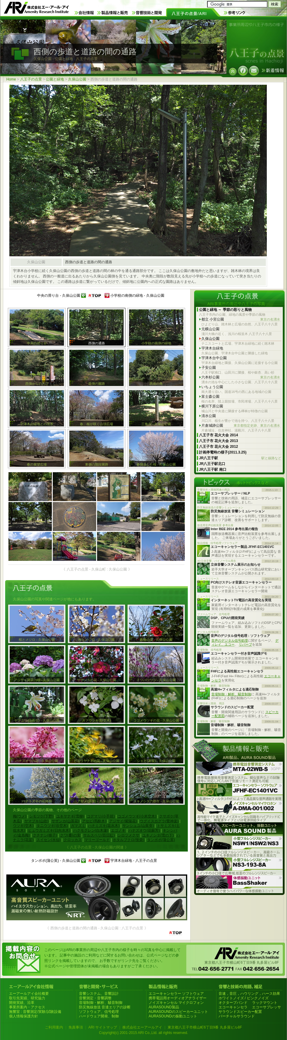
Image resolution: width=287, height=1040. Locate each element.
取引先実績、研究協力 (27, 998)
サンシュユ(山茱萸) (138, 825)
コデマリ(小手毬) (101, 816)
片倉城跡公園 (240, 425)
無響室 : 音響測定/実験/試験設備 (35, 1012)
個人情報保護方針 (23, 1016)
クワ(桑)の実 (70, 835)
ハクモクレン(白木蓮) (90, 830)
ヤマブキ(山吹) (36, 821)
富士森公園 (210, 396)
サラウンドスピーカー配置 (240, 1012)
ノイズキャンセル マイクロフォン (176, 1002)
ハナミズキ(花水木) (103, 825)
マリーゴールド (97, 840)
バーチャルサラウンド (237, 1016)
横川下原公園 (212, 406)
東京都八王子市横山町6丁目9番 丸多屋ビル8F (205, 1027)
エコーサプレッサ (266, 1007)
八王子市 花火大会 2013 (218, 441)
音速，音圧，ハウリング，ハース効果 (249, 993)
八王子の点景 (31, 79)
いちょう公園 (212, 387)
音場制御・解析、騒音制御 (231, 694)
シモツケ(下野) (41, 816)
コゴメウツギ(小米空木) (137, 816)
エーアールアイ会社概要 (29, 993)
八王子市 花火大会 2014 (218, 435)
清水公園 (208, 416)
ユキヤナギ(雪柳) (70, 816)
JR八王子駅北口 (212, 464)
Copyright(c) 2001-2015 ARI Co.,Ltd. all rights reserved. (143, 1033)
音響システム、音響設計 (99, 993)
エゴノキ (118, 830)
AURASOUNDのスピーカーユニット (178, 1012)
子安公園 (208, 367)
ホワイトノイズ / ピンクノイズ (244, 998)
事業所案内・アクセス (27, 1007)
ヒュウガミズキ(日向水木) (49, 830)
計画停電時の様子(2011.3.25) (222, 452)
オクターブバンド (233, 1002)
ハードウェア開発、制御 (99, 1016)
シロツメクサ (128, 835)
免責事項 (75, 1027)
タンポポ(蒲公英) (161, 840)
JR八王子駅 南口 (212, 469)
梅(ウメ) (19, 816)
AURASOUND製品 (164, 1007)
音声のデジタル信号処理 (229, 640)
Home (11, 79)
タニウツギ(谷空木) (52, 825)
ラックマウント (264, 1002)
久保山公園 (77, 79)
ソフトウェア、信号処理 (99, 1012)
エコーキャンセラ (233, 1007)
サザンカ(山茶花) (65, 821)
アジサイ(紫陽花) (123, 821)
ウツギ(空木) (23, 825)
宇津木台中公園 (214, 358)
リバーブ (245, 644)
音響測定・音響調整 (95, 998)
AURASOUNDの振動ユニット (173, 1016)
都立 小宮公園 (240, 319)
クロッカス (73, 840)
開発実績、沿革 (21, 1002)
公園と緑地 (55, 79)
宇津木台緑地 (212, 348)
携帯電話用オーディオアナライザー (178, 998)
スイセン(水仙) (48, 840)
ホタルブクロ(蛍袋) (128, 840)
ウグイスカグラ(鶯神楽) (159, 821)
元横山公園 (210, 329)
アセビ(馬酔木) (94, 821)
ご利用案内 (54, 1027)
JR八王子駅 (240, 458)
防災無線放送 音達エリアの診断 (105, 1007)
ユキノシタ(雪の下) (158, 835)
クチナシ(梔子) (45, 835)
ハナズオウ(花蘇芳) (144, 830)
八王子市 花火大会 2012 (218, 446)
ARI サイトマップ (102, 1027)
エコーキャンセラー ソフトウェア (176, 993)
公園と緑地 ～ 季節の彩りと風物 (225, 310)
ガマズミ (78, 825)
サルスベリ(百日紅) (99, 835)
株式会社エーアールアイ (142, 1027)
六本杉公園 (240, 377)
